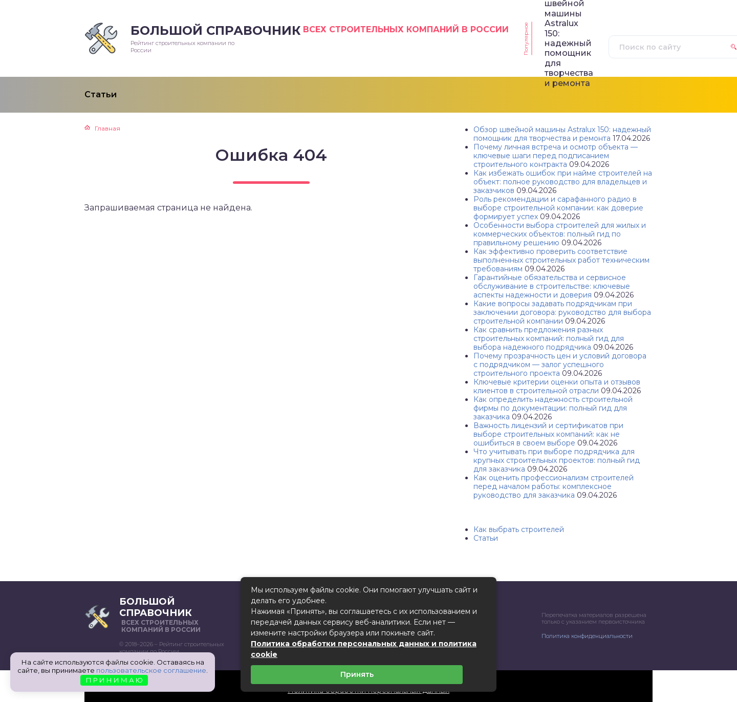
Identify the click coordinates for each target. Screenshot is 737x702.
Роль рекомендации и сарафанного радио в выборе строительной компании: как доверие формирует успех (558, 208)
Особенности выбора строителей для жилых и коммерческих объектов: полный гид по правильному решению (559, 234)
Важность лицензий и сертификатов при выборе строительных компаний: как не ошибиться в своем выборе (548, 434)
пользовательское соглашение (151, 670)
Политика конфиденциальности (587, 636)
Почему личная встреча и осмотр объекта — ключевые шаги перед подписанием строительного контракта (555, 155)
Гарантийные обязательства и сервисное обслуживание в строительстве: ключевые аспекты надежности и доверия (551, 286)
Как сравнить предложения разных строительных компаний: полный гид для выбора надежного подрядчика (548, 338)
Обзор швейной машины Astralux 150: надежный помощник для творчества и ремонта (562, 134)
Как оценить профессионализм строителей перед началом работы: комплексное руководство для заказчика (553, 486)
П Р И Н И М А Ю (114, 680)
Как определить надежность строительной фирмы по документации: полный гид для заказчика (553, 408)
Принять (357, 674)
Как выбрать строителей (518, 529)
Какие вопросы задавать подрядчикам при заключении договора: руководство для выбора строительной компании (562, 312)
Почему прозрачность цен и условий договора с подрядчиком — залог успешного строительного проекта (559, 364)
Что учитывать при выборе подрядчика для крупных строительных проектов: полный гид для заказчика (556, 460)
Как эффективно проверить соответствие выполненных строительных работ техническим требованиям (561, 260)
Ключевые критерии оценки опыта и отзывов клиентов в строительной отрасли (556, 386)
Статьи (485, 538)
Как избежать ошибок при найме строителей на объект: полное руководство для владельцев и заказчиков (562, 181)
